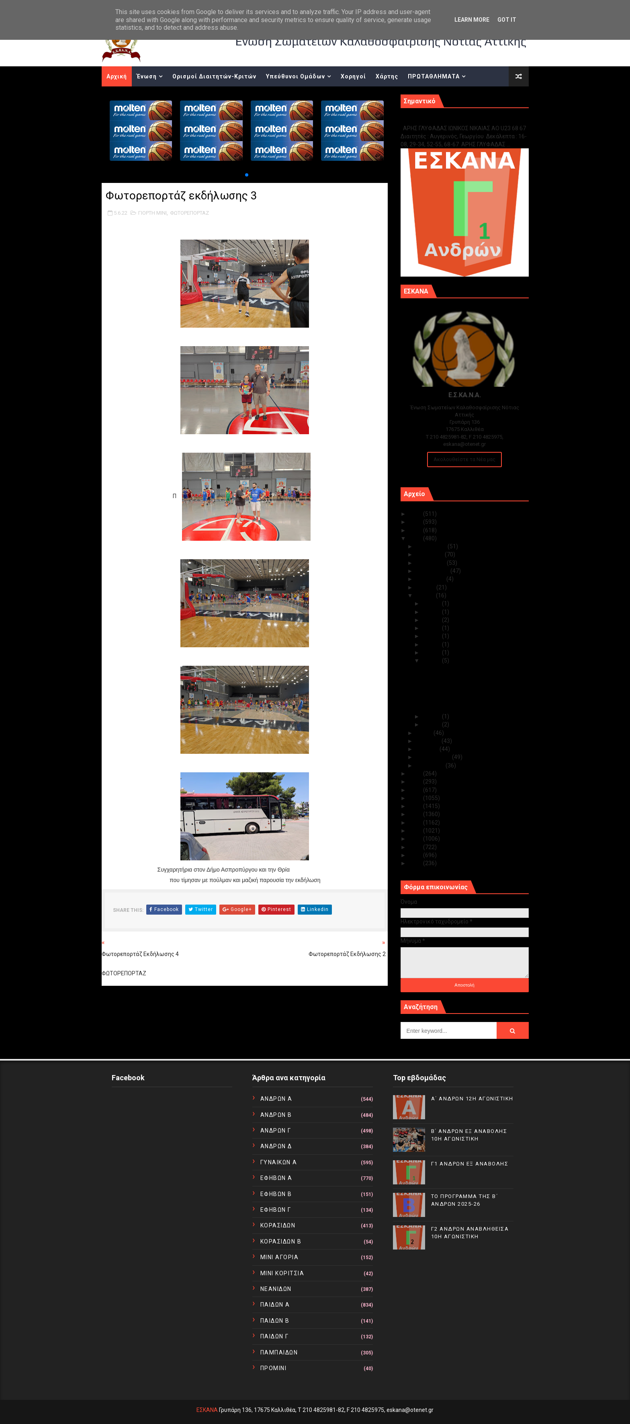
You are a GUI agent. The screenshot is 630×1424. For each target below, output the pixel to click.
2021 (416, 773)
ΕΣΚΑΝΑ (207, 1410)
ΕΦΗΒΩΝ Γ (275, 1210)
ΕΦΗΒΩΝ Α (276, 1178)
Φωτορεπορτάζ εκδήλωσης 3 (459, 669)
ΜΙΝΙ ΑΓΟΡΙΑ (279, 1257)
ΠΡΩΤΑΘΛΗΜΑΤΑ (434, 76)
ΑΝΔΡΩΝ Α (276, 1099)
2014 (416, 830)
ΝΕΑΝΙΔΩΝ (276, 1289)
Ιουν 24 (432, 612)
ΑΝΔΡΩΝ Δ (276, 1146)
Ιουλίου (426, 587)
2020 (416, 781)
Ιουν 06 (432, 652)
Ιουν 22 (432, 620)
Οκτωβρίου (431, 563)
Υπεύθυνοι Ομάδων (295, 76)
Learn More (471, 19)
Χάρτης (387, 76)
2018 (416, 798)
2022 (416, 538)
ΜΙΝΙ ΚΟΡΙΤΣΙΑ (282, 1273)
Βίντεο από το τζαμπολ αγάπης (461, 685)
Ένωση (147, 76)
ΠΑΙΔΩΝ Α (275, 1304)
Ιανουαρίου (431, 765)
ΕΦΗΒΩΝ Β (276, 1194)
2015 (416, 822)
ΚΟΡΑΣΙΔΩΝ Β (281, 1241)
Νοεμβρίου (430, 554)
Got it (506, 19)
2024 (416, 522)
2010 (416, 863)
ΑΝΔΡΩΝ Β (276, 1115)
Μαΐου (425, 733)
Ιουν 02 (432, 724)
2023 (416, 530)
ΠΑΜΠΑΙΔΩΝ (279, 1352)
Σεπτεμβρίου (433, 571)
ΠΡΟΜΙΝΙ (273, 1368)
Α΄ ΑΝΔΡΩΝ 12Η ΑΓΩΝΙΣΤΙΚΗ (472, 1099)
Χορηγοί (353, 76)
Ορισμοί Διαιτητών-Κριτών (214, 76)
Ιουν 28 (432, 603)
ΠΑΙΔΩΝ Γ (274, 1336)
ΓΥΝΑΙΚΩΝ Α (278, 1162)
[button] (246, 174)
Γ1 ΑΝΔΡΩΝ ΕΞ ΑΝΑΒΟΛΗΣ (441, 119)
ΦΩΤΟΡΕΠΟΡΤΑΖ (189, 213)
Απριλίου (429, 741)
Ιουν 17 (432, 628)
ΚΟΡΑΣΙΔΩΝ (278, 1225)
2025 (416, 514)
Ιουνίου (426, 595)
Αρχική (116, 76)
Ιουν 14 (432, 636)
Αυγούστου (431, 579)
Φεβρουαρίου (434, 757)
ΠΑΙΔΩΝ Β (275, 1320)
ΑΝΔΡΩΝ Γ (275, 1130)
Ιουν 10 (432, 644)
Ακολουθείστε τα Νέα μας (464, 459)
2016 (416, 814)
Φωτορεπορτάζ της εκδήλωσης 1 (464, 693)
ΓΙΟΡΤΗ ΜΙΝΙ (152, 213)
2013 (416, 838)
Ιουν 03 (432, 716)
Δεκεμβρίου (432, 546)
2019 (416, 790)
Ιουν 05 (432, 660)
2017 (416, 806)
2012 (416, 847)
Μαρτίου (428, 749)
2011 (416, 855)
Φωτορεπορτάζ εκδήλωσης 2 (459, 677)
